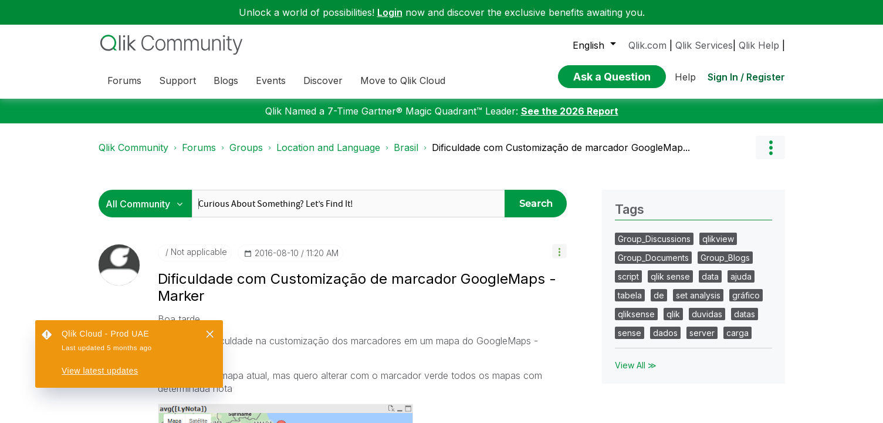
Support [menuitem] (177, 80)
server (702, 333)
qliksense (636, 314)
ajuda (741, 276)
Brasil (406, 147)
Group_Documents (653, 258)
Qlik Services (704, 45)
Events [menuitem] (271, 80)
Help (685, 77)
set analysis (698, 295)
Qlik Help (759, 45)
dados (665, 333)
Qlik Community (133, 147)
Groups (246, 147)
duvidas (707, 314)
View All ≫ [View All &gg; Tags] (636, 365)
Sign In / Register (746, 77)
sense (629, 333)
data (710, 276)
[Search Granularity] (148, 203)
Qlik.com (647, 45)
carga (737, 333)
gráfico (746, 295)
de (659, 295)
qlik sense (670, 276)
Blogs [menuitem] (226, 80)
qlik (673, 314)
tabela (630, 295)
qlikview (718, 239)
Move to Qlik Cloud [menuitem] (402, 80)
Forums (199, 147)
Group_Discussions (654, 239)
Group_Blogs (725, 258)
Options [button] (770, 147)
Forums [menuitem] (124, 80)
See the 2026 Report (569, 111)
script (628, 276)
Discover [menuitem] (323, 80)
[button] (559, 251)
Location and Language (328, 147)
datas (744, 314)
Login (389, 12)
